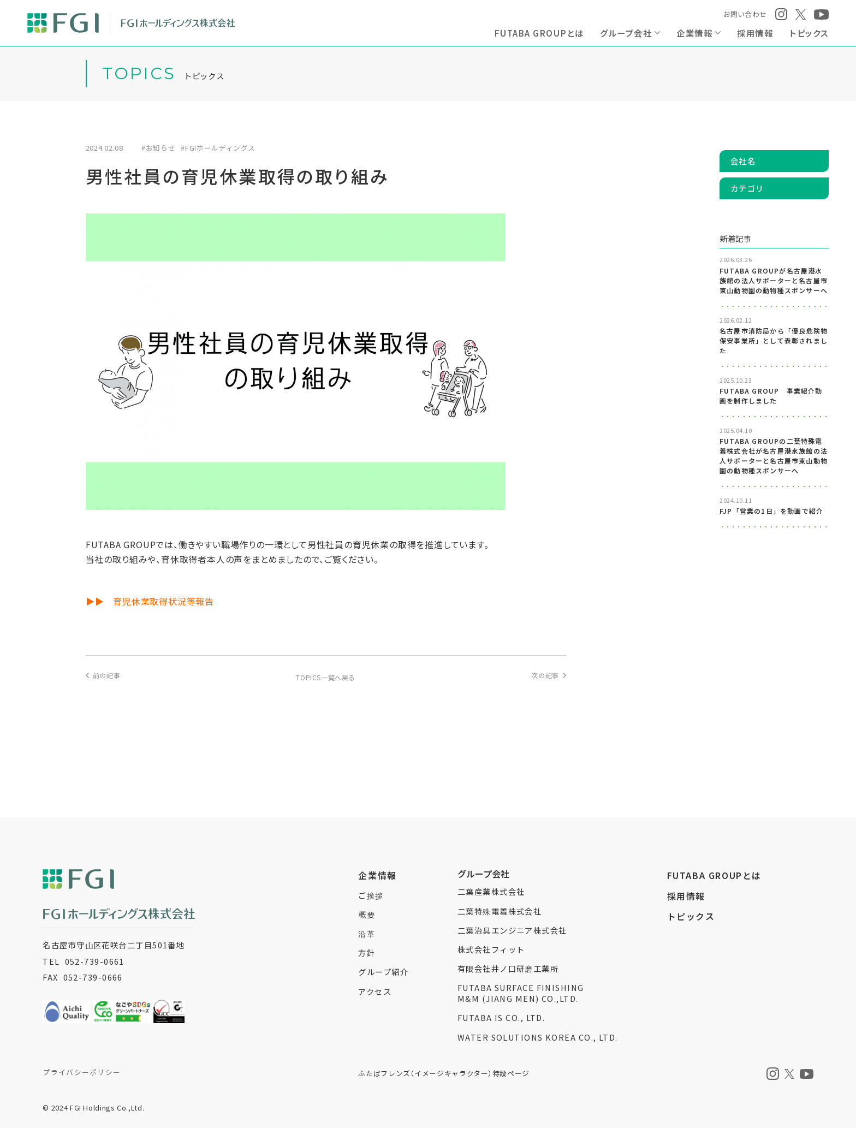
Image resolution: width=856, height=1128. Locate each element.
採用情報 (755, 33)
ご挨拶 (370, 895)
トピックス (809, 33)
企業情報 (694, 33)
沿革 (366, 933)
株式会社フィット (491, 949)
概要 (366, 914)
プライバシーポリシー (82, 1072)
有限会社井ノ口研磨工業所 (507, 968)
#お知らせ (158, 148)
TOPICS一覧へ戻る (325, 677)
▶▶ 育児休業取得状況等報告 (150, 601)
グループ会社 (626, 33)
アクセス (374, 991)
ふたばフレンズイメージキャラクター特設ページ (444, 1073)
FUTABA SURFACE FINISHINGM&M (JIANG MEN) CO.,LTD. (520, 993)
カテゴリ (747, 188)
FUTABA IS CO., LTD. (501, 1017)
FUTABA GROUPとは (539, 33)
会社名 (743, 161)
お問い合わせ (745, 14)
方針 (366, 952)
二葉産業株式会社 (491, 891)
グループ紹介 (383, 971)
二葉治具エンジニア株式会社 (512, 930)
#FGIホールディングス (218, 148)
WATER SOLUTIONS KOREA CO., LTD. (537, 1037)
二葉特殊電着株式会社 (499, 911)
